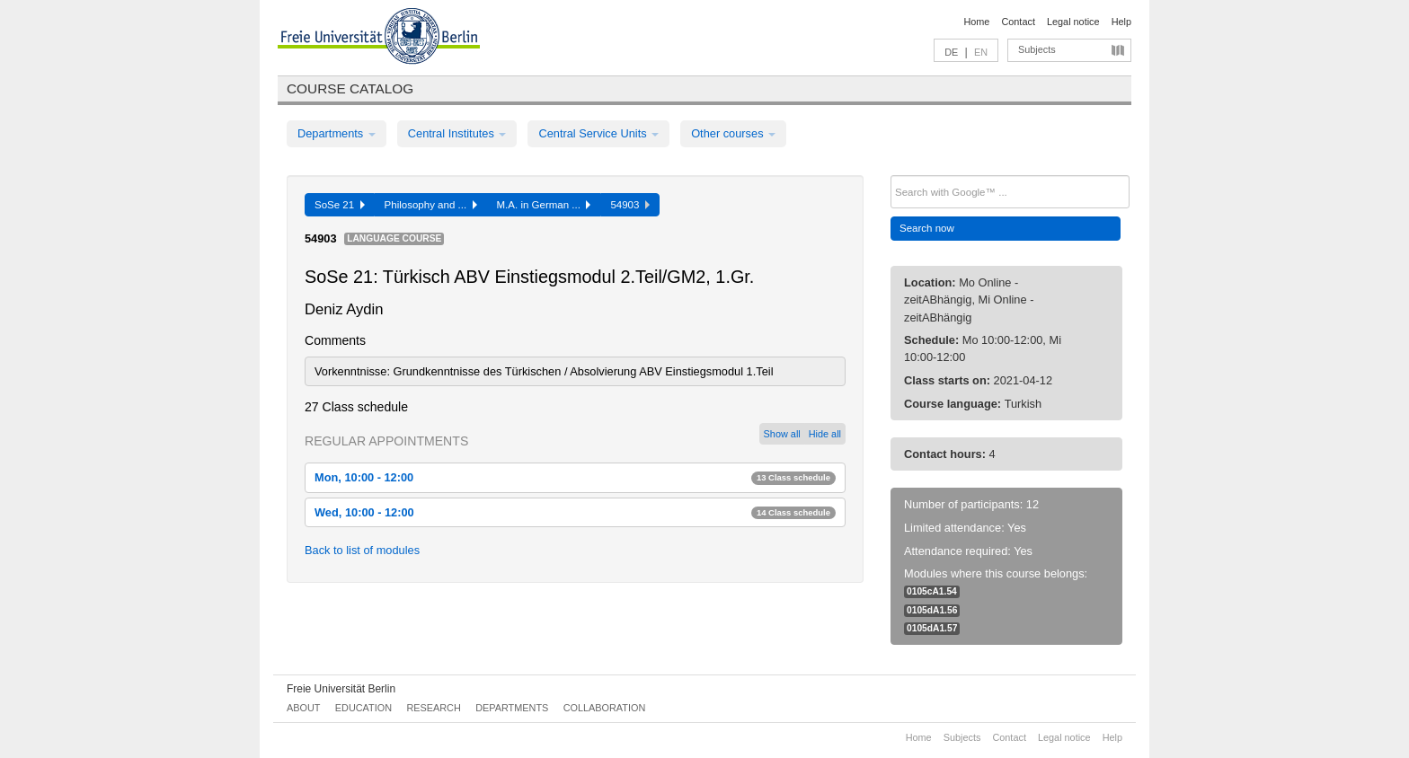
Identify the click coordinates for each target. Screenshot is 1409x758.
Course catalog (350, 88)
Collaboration (604, 707)
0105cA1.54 (932, 591)
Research (433, 707)
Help (1121, 21)
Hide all (825, 433)
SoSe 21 (340, 204)
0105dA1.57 (932, 628)
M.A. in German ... (544, 204)
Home (976, 21)
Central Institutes (457, 133)
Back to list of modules (362, 550)
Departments (336, 133)
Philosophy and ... (431, 204)
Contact (1017, 21)
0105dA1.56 (932, 610)
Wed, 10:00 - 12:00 (575, 512)
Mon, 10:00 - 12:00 (575, 477)
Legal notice (1073, 21)
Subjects (1037, 49)
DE (951, 52)
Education (363, 707)
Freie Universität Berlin (341, 689)
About (303, 707)
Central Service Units (598, 133)
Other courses (733, 133)
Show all (782, 433)
